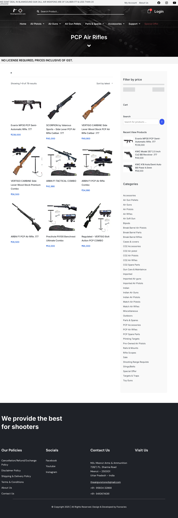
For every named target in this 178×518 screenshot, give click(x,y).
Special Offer (151, 23)
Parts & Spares (94, 23)
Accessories (116, 23)
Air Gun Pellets (73, 23)
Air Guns (54, 23)
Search (127, 116)
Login (159, 11)
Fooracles (122, 506)
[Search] (162, 122)
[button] (37, 23)
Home (23, 23)
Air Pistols (37, 23)
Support (134, 23)
